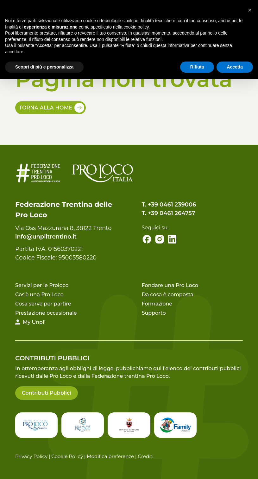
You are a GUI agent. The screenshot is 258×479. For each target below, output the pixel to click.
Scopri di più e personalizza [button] (44, 66)
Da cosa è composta (167, 295)
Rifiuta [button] (197, 66)
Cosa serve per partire (43, 304)
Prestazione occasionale (46, 313)
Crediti (146, 456)
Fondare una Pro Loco (170, 285)
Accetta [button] (235, 66)
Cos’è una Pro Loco (39, 295)
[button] (250, 10)
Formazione (157, 304)
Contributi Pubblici (46, 393)
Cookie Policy (67, 456)
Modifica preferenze (110, 456)
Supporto (154, 313)
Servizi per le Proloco (42, 285)
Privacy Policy (31, 456)
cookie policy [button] (135, 27)
